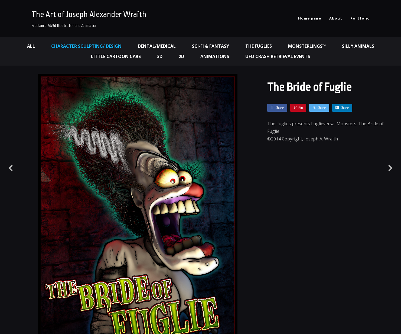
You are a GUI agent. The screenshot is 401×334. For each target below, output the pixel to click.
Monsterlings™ (307, 46)
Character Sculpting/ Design (86, 46)
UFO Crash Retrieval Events (277, 56)
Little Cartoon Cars (116, 56)
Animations (214, 56)
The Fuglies (258, 46)
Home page (309, 18)
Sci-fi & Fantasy (210, 46)
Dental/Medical (157, 46)
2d (181, 56)
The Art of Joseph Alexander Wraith (88, 14)
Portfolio (360, 18)
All (31, 46)
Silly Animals (358, 46)
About (335, 18)
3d (159, 56)
